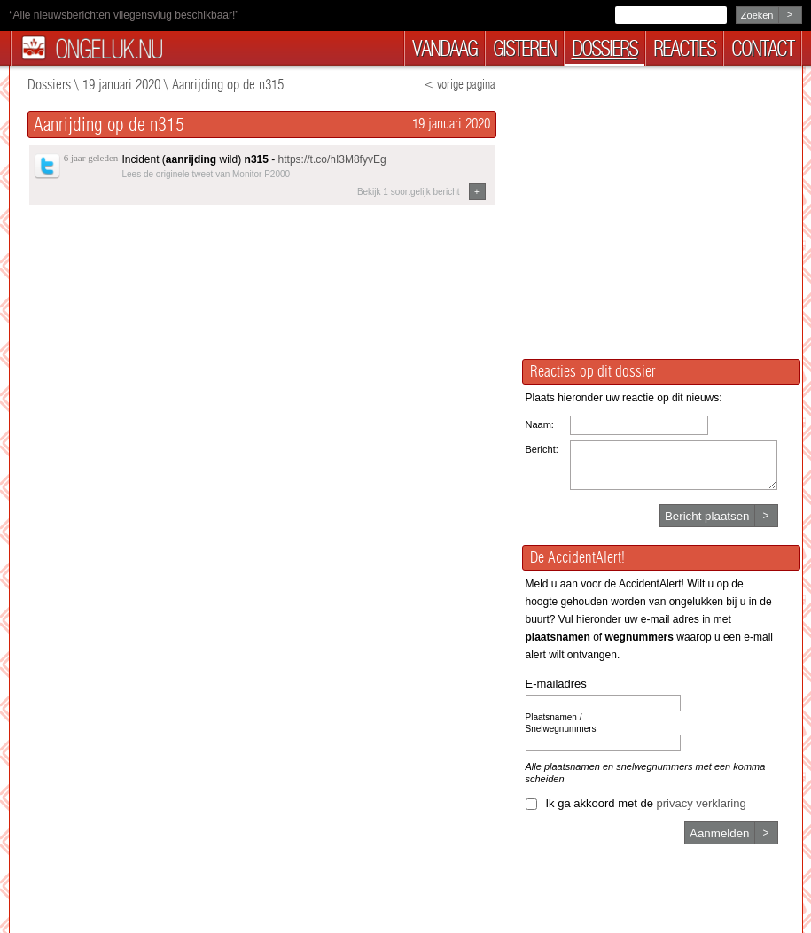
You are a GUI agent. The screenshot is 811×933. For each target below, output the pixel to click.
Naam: (540, 424)
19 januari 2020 (121, 84)
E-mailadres (556, 683)
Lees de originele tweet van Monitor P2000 (206, 174)
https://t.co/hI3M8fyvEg (332, 159)
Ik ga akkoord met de (646, 803)
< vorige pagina (459, 84)
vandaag (444, 48)
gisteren (524, 48)
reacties (684, 48)
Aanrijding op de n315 (228, 84)
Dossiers (49, 84)
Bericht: (542, 449)
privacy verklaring (701, 803)
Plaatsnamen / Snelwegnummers (561, 723)
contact (762, 48)
